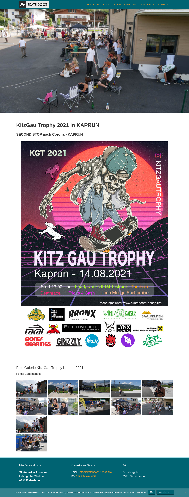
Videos (117, 4)
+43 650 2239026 (86, 475)
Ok (151, 492)
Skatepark (103, 4)
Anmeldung (131, 4)
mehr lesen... (165, 492)
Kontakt (163, 4)
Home (90, 4)
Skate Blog (148, 4)
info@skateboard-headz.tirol (95, 472)
